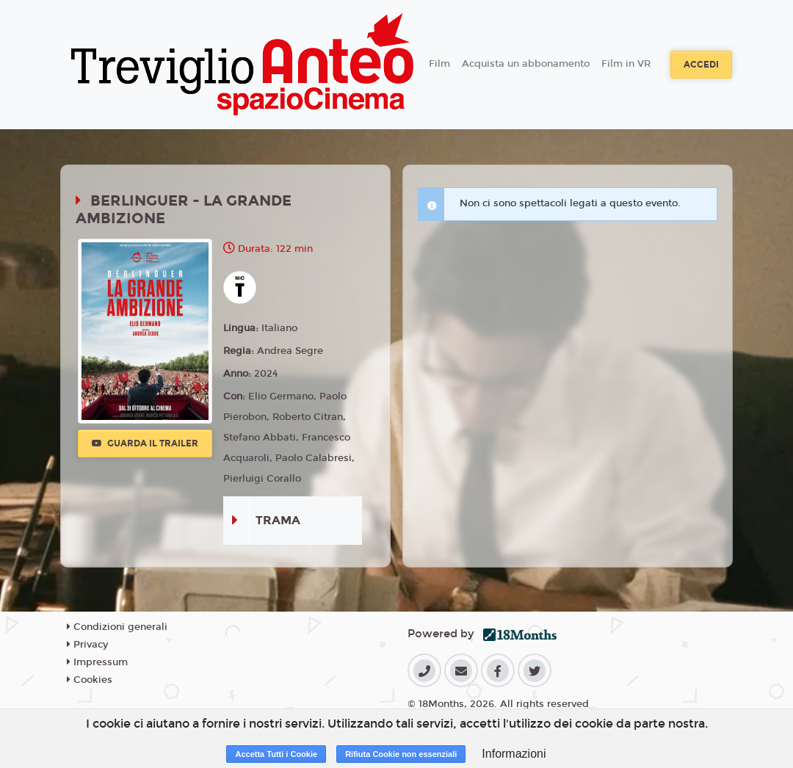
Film (439, 64)
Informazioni (514, 753)
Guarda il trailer (145, 443)
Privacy (87, 645)
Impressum (97, 662)
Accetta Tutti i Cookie (276, 754)
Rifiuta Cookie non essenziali (401, 754)
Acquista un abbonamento (526, 64)
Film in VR (626, 64)
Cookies (89, 680)
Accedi (701, 64)
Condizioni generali (117, 627)
